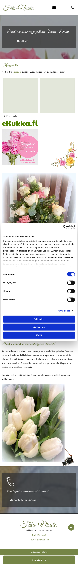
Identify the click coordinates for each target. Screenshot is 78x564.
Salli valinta (39, 327)
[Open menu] (54, 7)
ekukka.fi (17, 71)
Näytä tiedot (64, 311)
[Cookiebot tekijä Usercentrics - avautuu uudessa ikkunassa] (63, 227)
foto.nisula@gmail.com (39, 539)
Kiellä (39, 335)
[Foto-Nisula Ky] (20, 95)
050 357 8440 (39, 535)
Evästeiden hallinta (39, 551)
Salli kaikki (39, 319)
